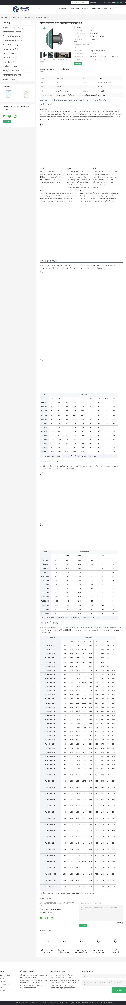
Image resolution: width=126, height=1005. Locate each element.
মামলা (111, 9)
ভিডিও (52, 9)
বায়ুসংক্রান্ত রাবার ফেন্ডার (11, 41)
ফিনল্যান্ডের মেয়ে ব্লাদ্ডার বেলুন (85, 893)
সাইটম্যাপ (3, 990)
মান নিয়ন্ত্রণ (85, 9)
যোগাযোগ (78, 64)
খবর (105, 9)
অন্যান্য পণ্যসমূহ (8, 79)
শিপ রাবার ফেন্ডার (9, 53)
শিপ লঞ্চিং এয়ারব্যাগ (10, 36)
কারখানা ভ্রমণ (75, 9)
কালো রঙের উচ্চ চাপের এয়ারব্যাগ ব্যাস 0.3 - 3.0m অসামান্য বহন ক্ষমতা (33, 987)
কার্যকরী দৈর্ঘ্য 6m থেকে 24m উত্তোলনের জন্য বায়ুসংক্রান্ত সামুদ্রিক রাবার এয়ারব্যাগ (33, 981)
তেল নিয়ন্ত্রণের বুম (9, 66)
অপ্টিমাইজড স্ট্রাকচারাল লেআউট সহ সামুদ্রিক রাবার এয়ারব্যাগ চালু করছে (33, 976)
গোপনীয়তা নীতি (20, 1003)
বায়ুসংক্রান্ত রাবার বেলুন (68, 893)
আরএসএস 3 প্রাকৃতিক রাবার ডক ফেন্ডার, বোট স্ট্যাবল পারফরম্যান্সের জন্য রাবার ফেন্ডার (65, 981)
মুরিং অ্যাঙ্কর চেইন (9, 62)
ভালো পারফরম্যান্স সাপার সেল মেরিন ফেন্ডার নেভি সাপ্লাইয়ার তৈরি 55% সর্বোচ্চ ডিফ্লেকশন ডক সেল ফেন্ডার (98, 951)
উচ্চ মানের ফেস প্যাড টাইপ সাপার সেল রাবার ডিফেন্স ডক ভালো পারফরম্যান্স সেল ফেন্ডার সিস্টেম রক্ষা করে (64, 951)
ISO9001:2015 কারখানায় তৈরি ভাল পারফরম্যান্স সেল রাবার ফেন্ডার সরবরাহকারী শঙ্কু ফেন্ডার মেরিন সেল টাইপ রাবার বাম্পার (81, 951)
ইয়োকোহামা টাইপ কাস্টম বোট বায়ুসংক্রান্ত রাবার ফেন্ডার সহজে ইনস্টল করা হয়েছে (63, 987)
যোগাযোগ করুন (96, 9)
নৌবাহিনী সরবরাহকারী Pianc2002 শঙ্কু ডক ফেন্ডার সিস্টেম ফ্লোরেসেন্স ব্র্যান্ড (115, 951)
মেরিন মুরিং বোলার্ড (9, 71)
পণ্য (46, 9)
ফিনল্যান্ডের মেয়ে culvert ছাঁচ (51, 893)
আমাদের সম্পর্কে (62, 9)
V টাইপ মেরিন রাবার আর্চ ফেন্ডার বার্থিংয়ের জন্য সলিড (47, 951)
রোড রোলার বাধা (9, 58)
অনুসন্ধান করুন (94, 2)
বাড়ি (40, 9)
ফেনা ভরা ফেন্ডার (8, 45)
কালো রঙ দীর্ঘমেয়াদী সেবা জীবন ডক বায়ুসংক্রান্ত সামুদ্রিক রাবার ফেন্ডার (62, 976)
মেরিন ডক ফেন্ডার (14, 17)
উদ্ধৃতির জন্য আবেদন (108, 2)
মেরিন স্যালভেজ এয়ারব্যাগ (12, 32)
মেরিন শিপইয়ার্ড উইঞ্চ (10, 75)
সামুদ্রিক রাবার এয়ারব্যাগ (11, 28)
